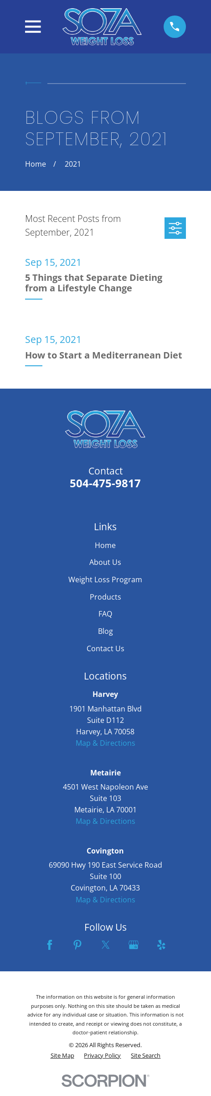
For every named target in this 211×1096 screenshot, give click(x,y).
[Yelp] (161, 945)
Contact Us (105, 648)
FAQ (105, 614)
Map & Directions (105, 743)
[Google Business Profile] (134, 945)
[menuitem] (62, 1055)
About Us (105, 562)
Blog (105, 631)
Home (105, 545)
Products (105, 597)
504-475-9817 (105, 483)
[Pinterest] (77, 945)
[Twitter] (106, 945)
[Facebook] (50, 945)
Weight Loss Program (105, 579)
